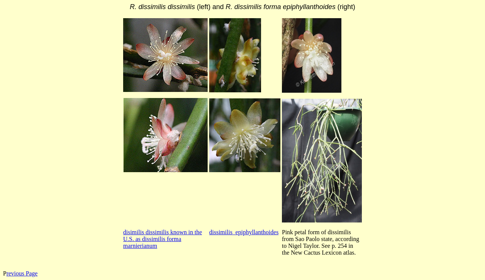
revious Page (22, 273)
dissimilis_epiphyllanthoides (243, 232)
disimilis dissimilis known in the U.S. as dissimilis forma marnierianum (162, 239)
